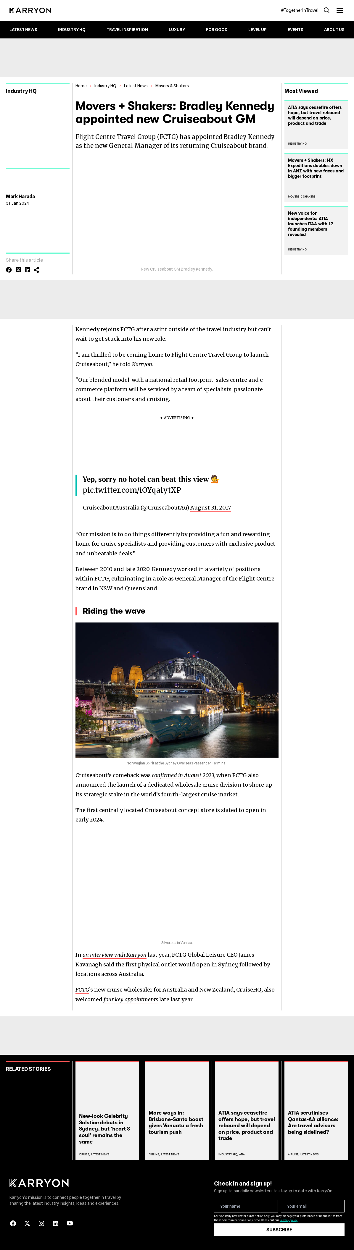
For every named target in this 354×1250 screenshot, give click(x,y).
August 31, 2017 (210, 507)
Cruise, (84, 1154)
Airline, (154, 1154)
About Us (334, 29)
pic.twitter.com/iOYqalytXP (132, 490)
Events (295, 29)
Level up (257, 29)
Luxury (177, 29)
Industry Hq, (228, 1154)
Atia (242, 1154)
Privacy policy (288, 1220)
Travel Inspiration (127, 29)
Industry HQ (72, 29)
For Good (217, 29)
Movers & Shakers (172, 85)
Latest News (23, 29)
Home (81, 85)
